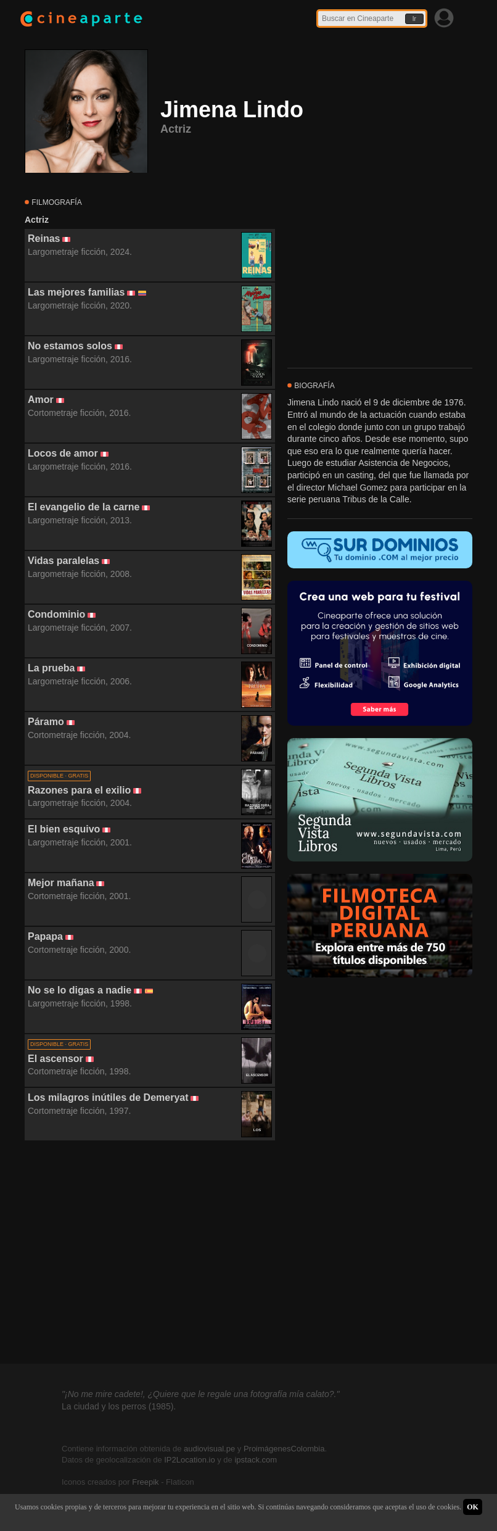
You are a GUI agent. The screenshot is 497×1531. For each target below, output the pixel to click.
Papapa (45, 936)
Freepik (145, 1482)
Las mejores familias (76, 292)
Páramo (46, 721)
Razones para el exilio (79, 790)
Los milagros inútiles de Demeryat (108, 1097)
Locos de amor (63, 453)
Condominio (56, 614)
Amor (41, 399)
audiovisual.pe (209, 1448)
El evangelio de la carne (83, 507)
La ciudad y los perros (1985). (119, 1406)
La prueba (51, 668)
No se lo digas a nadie (79, 990)
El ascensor (55, 1058)
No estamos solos (70, 346)
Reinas (44, 238)
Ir (414, 18)
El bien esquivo (64, 829)
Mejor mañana (61, 883)
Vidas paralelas (63, 560)
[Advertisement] (150, 1252)
